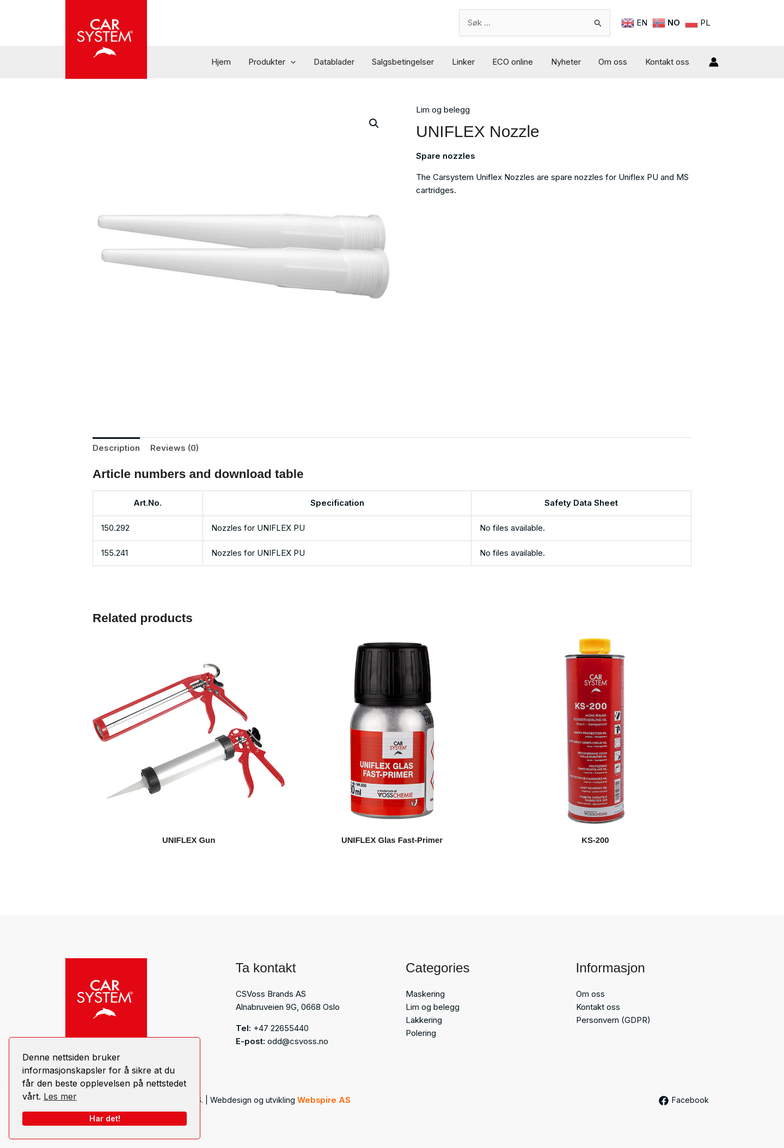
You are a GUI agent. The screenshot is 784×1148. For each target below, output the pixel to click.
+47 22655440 (281, 1028)
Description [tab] (116, 448)
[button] (301, 62)
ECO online (517, 62)
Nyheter (569, 62)
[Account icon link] (714, 62)
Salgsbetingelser (410, 62)
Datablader (342, 62)
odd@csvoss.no (297, 1041)
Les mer (60, 1096)
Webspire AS (324, 1100)
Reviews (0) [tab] (174, 448)
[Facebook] (683, 1101)
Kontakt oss (668, 62)
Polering (421, 1033)
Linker (469, 62)
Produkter (282, 62)
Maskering (425, 994)
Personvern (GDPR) (613, 1020)
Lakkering (424, 1020)
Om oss (615, 62)
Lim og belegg (443, 109)
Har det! (104, 1118)
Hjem (232, 62)
